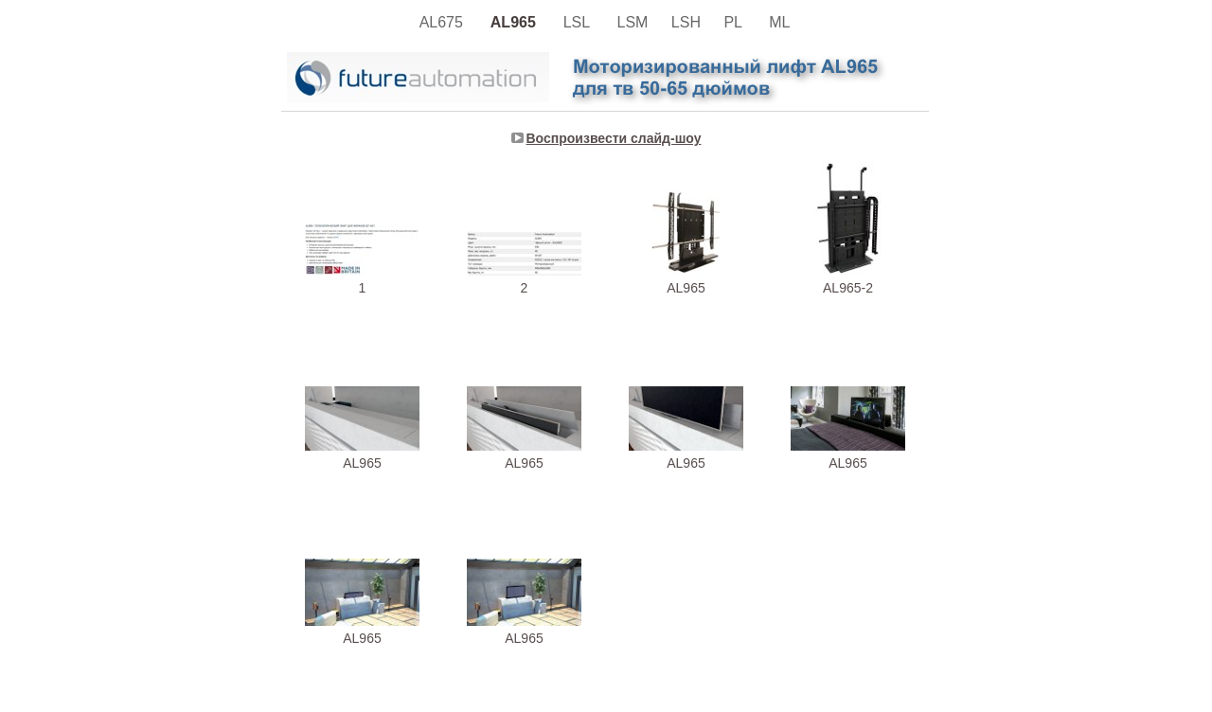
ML (781, 22)
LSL (580, 22)
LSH (688, 22)
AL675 (445, 22)
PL (736, 22)
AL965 (517, 22)
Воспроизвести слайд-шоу (614, 138)
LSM (633, 22)
